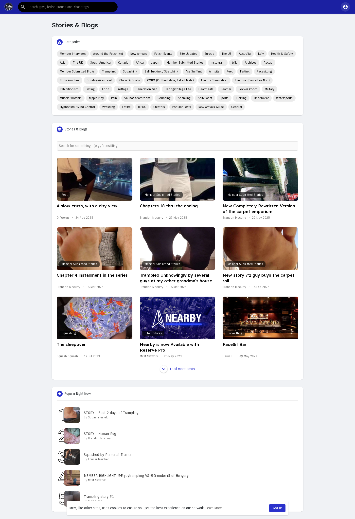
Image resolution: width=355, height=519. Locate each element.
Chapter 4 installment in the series (92, 275)
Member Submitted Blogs (77, 71)
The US (226, 54)
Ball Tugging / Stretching (161, 71)
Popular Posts (181, 107)
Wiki (234, 63)
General (236, 107)
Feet (230, 71)
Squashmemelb (98, 417)
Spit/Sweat (205, 98)
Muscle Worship (71, 98)
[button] (68, 7)
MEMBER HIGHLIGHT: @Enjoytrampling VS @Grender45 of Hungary (136, 475)
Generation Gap (146, 89)
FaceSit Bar (235, 344)
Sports (224, 98)
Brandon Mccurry (151, 218)
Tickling (241, 98)
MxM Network (149, 356)
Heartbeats (205, 89)
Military (269, 89)
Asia (63, 63)
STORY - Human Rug (100, 433)
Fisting (90, 89)
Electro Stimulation (214, 80)
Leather (226, 89)
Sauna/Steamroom (137, 98)
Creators (159, 107)
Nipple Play (96, 98)
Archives (250, 63)
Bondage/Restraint (99, 80)
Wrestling (108, 107)
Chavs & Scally (129, 80)
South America (100, 63)
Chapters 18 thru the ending (169, 205)
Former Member (98, 459)
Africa (140, 63)
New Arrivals (138, 54)
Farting (244, 71)
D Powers (63, 218)
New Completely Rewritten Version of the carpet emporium (259, 208)
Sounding (164, 98)
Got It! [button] (277, 508)
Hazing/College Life (178, 89)
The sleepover (71, 344)
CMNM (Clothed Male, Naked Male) (170, 80)
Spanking (184, 98)
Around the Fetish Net (108, 54)
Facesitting (264, 71)
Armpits (214, 71)
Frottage (122, 89)
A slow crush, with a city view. (87, 205)
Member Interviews (73, 54)
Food (105, 89)
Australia (245, 54)
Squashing (130, 71)
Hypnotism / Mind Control (77, 107)
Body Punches (69, 80)
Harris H (228, 356)
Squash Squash (67, 356)
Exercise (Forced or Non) (252, 80)
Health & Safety (282, 54)
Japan (155, 63)
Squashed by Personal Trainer (108, 454)
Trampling (109, 71)
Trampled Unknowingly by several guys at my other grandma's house (176, 277)
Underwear (261, 98)
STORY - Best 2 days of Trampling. (111, 413)
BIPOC (142, 107)
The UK (78, 63)
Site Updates (188, 54)
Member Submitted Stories (185, 63)
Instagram (218, 63)
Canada (123, 63)
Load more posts (177, 369)
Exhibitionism (69, 89)
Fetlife (126, 107)
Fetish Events (163, 54)
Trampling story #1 (99, 496)
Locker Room (248, 89)
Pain (114, 98)
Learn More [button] (214, 508)
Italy (261, 54)
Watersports (284, 98)
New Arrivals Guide (211, 107)
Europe (209, 54)
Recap (268, 63)
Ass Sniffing (194, 71)
